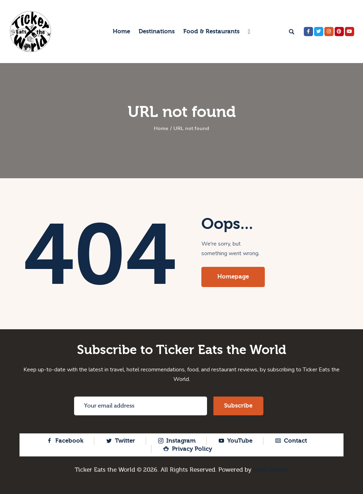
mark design (270, 469)
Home (159, 128)
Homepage (233, 276)
